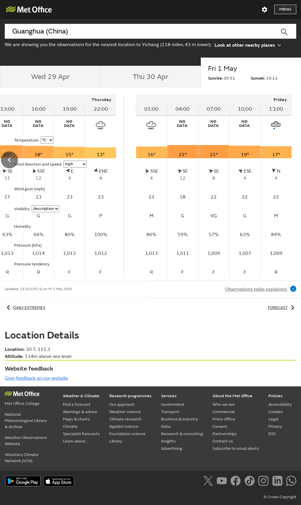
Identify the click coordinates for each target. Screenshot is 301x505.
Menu (285, 9)
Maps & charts (76, 419)
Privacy (275, 426)
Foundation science (127, 433)
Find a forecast (77, 404)
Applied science (123, 426)
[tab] (50, 76)
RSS (272, 433)
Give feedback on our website (36, 378)
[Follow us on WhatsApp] (291, 482)
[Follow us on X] (209, 482)
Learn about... (75, 441)
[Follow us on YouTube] (223, 482)
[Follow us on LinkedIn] (278, 482)
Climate (70, 426)
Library (115, 441)
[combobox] (138, 31)
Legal (273, 419)
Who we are (224, 404)
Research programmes (130, 395)
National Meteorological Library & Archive (26, 420)
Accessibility (280, 404)
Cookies (275, 411)
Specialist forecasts (81, 433)
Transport (170, 411)
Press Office (224, 419)
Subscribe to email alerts (236, 448)
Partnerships (225, 433)
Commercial (224, 411)
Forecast (282, 307)
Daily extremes (25, 307)
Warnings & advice (80, 411)
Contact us (223, 441)
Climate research (125, 419)
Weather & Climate (81, 395)
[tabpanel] (214, 186)
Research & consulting (182, 433)
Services (169, 395)
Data (165, 426)
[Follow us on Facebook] (236, 482)
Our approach (122, 404)
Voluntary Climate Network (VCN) (22, 457)
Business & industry (179, 419)
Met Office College (22, 403)
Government (173, 404)
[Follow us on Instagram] (264, 482)
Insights (168, 441)
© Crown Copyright (280, 497)
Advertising (171, 448)
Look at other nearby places (248, 44)
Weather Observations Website (26, 440)
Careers (220, 426)
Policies (275, 395)
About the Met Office (232, 395)
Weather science (125, 411)
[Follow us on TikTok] (250, 482)
